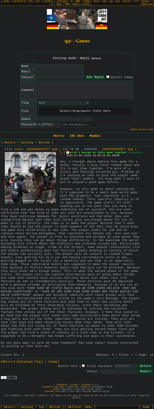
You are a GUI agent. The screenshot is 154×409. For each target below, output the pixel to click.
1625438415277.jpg (41, 149)
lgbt (59, 4)
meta (86, 4)
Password (105, 366)
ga (111, 1)
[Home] (53, 362)
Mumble (95, 136)
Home (146, 407)
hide (18, 149)
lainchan (86, 385)
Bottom (44, 142)
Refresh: (80, 407)
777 (136, 1)
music (127, 1)
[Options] (147, 4)
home (6, 1)
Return (9, 142)
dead (75, 4)
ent (118, 1)
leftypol (62, 1)
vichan (74, 385)
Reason (92, 371)
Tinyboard (61, 385)
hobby (86, 1)
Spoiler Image (121, 77)
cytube (47, 1)
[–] (62, 152)
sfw (30, 1)
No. (109, 155)
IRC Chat (77, 136)
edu (104, 1)
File (90, 366)
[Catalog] (24, 362)
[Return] (96, 59)
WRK (78, 1)
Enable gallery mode (141, 129)
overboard (18, 1)
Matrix (59, 136)
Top (41, 407)
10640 (116, 155)
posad (144, 1)
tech (96, 1)
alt (38, 1)
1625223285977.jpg (117, 149)
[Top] (38, 362)
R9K (67, 4)
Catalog (27, 142)
